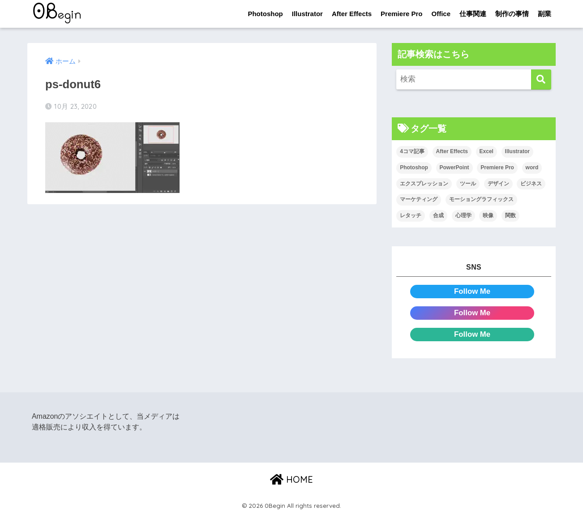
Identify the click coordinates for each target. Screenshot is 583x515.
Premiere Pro (401, 13)
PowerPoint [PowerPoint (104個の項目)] (454, 167)
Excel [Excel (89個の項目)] (486, 151)
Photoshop (265, 13)
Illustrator (307, 13)
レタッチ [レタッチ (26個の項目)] (410, 215)
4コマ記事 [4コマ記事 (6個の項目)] (412, 151)
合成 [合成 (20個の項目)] (438, 215)
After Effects (352, 13)
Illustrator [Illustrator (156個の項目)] (517, 151)
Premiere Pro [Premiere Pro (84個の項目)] (497, 167)
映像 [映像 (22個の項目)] (488, 215)
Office (440, 13)
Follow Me (472, 291)
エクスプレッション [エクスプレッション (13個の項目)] (424, 183)
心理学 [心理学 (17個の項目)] (463, 215)
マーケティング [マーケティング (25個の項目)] (418, 199)
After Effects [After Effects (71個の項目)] (452, 151)
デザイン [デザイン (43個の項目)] (498, 183)
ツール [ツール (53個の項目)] (468, 183)
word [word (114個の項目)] (532, 167)
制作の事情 (512, 13)
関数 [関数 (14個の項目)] (510, 215)
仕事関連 (472, 13)
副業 (544, 13)
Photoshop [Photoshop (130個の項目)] (414, 167)
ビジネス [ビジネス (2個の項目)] (531, 183)
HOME (291, 479)
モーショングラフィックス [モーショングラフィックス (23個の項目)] (481, 199)
